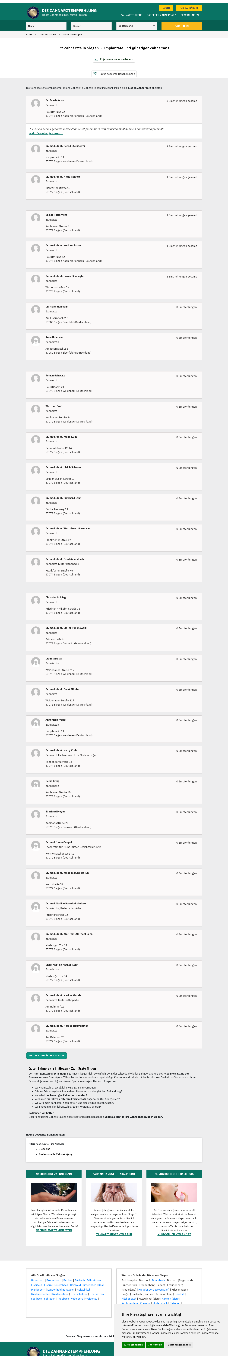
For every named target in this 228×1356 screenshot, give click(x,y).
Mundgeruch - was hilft (174, 1231)
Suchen (182, 22)
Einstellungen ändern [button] (179, 1344)
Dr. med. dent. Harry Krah (61, 747)
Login (166, 4)
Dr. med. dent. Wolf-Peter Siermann (67, 525)
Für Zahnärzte (189, 4)
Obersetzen (97, 1291)
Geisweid (75, 1281)
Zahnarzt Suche (131, 12)
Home (29, 31)
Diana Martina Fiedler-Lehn (61, 961)
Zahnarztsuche (47, 31)
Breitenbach (53, 1277)
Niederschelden (40, 1291)
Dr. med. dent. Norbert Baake (63, 242)
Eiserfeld (36, 1281)
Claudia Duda (53, 655)
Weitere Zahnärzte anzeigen (46, 1052)
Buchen (68, 1277)
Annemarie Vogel (55, 716)
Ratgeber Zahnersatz (161, 12)
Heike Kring (52, 777)
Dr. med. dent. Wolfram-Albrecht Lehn (68, 930)
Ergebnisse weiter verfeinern (116, 55)
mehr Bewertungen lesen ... (46, 130)
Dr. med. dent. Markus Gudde (63, 992)
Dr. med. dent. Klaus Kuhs (61, 433)
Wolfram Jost (53, 402)
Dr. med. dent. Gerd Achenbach (64, 555)
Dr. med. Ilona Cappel (58, 838)
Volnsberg (77, 1295)
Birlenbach (37, 1277)
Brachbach (158, 1277)
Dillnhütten (94, 1277)
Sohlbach (49, 1295)
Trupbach (63, 1295)
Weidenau (91, 1295)
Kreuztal (145, 1300)
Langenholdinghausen (60, 1286)
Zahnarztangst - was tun (114, 1231)
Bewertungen (189, 12)
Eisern (48, 1281)
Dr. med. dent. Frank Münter (62, 685)
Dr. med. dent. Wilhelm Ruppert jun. (67, 869)
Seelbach (36, 1295)
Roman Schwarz (55, 372)
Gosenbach (89, 1281)
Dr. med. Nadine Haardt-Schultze (65, 900)
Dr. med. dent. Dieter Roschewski (65, 624)
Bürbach (80, 1277)
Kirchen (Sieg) (170, 1295)
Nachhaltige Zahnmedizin (54, 1227)
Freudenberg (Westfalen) (153, 1286)
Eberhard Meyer (55, 808)
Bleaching (44, 1145)
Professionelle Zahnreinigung (55, 1151)
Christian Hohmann (56, 303)
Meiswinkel (83, 1286)
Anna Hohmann (54, 333)
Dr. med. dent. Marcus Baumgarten (66, 1022)
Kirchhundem (129, 1300)
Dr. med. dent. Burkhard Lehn (63, 494)
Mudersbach (160, 1300)
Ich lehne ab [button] (155, 1344)
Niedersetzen (60, 1291)
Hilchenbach (128, 1295)
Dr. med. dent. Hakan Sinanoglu (64, 272)
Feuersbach (61, 1281)
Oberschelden (79, 1291)
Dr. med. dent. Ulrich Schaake (63, 464)
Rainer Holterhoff (56, 211)
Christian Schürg (55, 594)
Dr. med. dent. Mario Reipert (62, 173)
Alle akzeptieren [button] (133, 1344)
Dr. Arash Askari (55, 97)
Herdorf (179, 1291)
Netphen (175, 1300)
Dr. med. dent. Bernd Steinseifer (65, 142)
